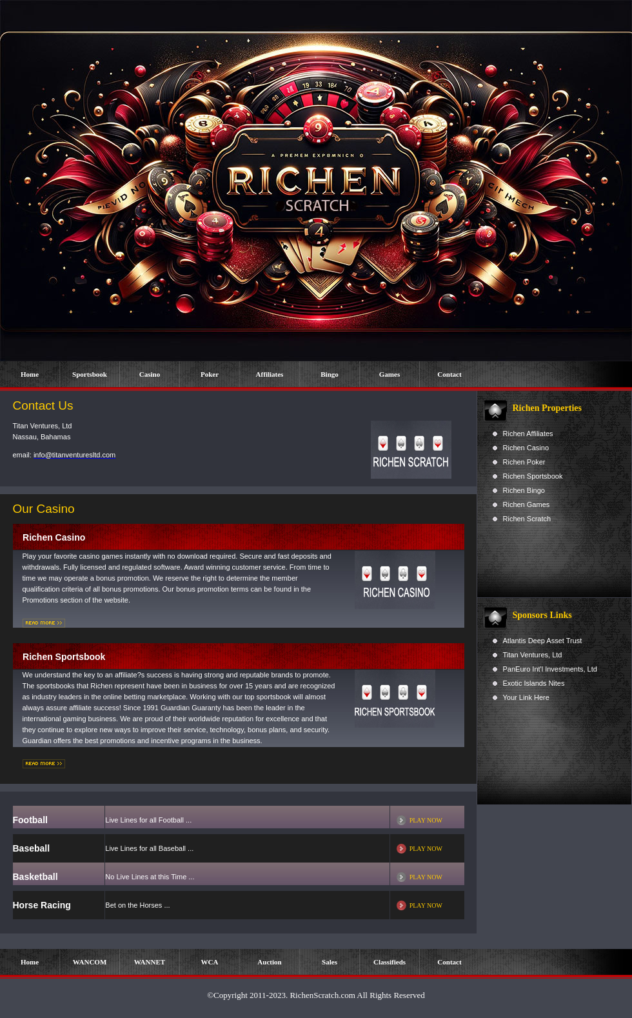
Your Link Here (526, 697)
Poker (210, 374)
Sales (329, 962)
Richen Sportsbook (533, 476)
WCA (210, 962)
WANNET (149, 962)
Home (30, 374)
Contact (449, 374)
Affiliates (270, 374)
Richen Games (526, 504)
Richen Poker (524, 462)
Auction (269, 962)
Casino (149, 374)
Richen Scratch (527, 519)
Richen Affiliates (528, 433)
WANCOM (90, 962)
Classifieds (389, 962)
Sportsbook (89, 374)
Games (389, 374)
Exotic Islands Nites (534, 683)
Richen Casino (526, 448)
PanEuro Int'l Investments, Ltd (550, 669)
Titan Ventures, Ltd (532, 655)
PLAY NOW (426, 820)
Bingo (330, 374)
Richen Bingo (524, 490)
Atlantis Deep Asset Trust (542, 640)
